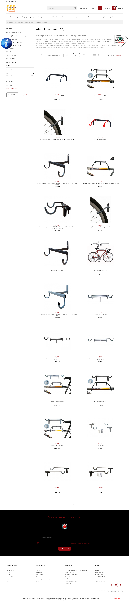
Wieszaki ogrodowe (12, 52)
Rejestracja (39, 572)
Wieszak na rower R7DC (100, 489)
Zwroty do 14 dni (69, 572)
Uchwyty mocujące (11, 55)
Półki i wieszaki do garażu (13, 45)
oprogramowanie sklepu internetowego (115, 590)
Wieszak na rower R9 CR (101, 139)
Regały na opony (28, 17)
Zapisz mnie (64, 549)
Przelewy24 (9, 576)
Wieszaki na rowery (15, 39)
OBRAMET (12, 85)
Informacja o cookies (102, 590)
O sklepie (67, 576)
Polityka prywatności (71, 581)
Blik (7, 581)
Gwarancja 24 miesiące (71, 574)
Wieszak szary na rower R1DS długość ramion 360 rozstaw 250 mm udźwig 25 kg (100, 358)
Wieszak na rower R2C (100, 401)
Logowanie (39, 570)
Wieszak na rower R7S (100, 445)
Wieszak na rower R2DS (57, 401)
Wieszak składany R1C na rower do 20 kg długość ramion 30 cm (101, 183)
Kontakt (93, 8)
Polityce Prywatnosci (66, 600)
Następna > (119, 55)
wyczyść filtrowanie (11, 88)
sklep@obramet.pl (100, 581)
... (118, 17)
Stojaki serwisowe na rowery (18, 36)
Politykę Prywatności (84, 543)
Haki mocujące (10, 58)
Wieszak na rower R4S (100, 270)
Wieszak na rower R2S (57, 445)
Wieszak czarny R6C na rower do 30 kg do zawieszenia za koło (100, 227)
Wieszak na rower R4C (57, 270)
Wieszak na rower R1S (101, 314)
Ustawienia (39, 576)
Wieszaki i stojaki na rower (13, 32)
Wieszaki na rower (90, 17)
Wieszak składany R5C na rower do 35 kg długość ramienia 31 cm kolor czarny (57, 183)
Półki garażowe (43, 17)
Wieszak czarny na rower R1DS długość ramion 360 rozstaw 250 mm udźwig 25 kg (57, 358)
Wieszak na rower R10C (57, 96)
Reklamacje (68, 579)
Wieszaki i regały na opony (14, 42)
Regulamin (74, 543)
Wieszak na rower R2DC (100, 96)
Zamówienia (39, 574)
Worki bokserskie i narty (60, 17)
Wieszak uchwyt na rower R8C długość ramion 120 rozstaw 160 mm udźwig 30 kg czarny (57, 227)
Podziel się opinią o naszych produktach (47, 579)
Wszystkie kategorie (107, 17)
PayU (7, 579)
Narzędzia (76, 17)
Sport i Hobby (10, 48)
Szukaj (13, 94)
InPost (8, 572)
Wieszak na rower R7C (57, 489)
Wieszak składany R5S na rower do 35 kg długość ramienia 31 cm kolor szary (57, 315)
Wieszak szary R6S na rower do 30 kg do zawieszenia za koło (57, 139)
